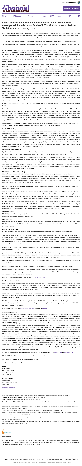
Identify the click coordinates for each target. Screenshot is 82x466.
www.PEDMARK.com (39, 277)
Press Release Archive (15, 459)
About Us (52, 16)
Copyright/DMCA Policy (55, 459)
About (6, 459)
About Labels (30, 16)
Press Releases (17, 16)
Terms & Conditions (42, 459)
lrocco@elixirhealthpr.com (9, 387)
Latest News (4, 16)
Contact (43, 16)
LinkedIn (44, 308)
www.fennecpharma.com (27, 308)
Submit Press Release (29, 459)
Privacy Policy (68, 459)
